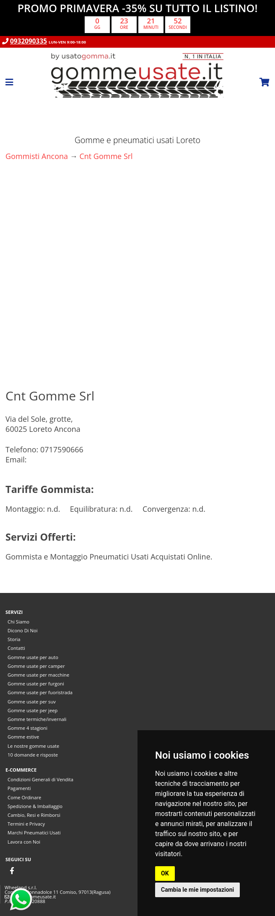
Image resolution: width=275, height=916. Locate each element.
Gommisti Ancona (36, 156)
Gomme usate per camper (36, 666)
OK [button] (165, 873)
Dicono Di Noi (22, 630)
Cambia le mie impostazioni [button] (197, 889)
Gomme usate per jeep (32, 710)
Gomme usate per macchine (38, 675)
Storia (14, 639)
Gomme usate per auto (33, 657)
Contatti (16, 648)
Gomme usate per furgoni (36, 683)
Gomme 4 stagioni (27, 728)
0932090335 (28, 41)
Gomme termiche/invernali (37, 719)
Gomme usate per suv (32, 701)
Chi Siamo (18, 621)
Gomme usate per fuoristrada (40, 692)
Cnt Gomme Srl (105, 156)
